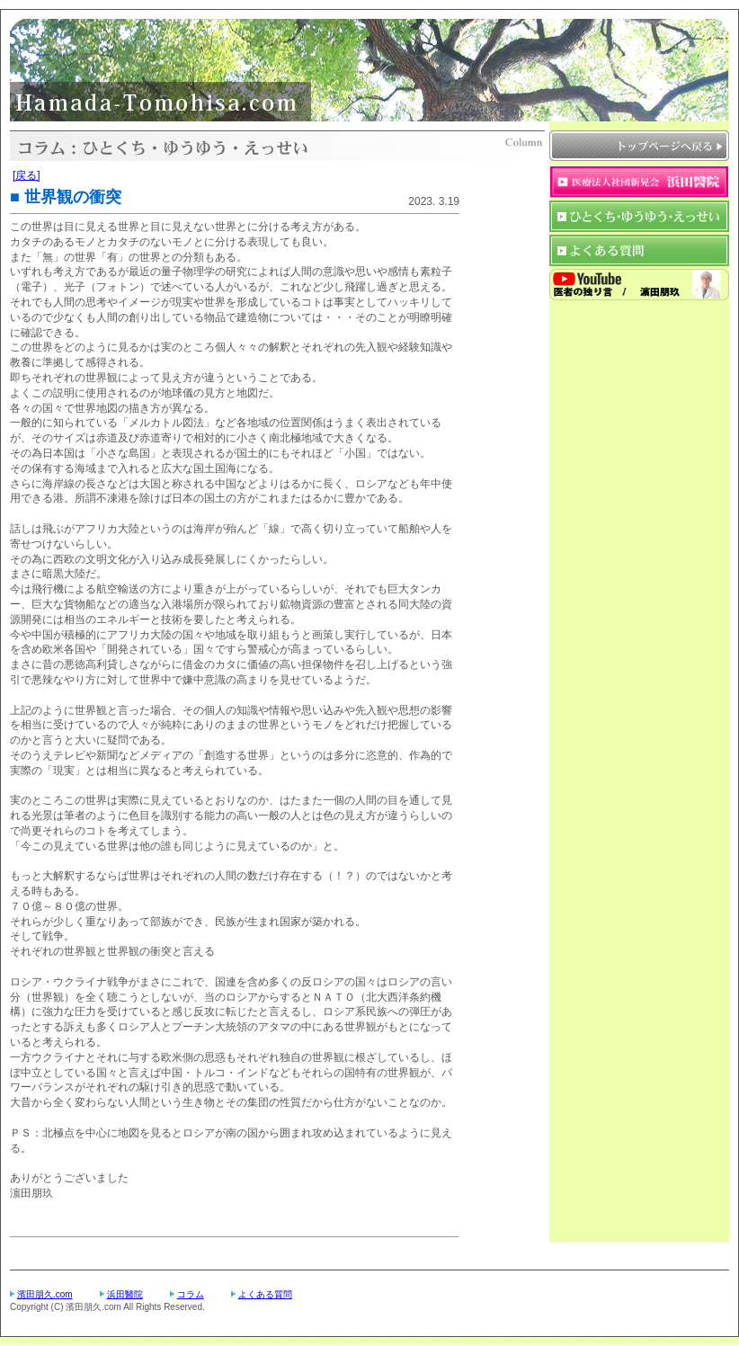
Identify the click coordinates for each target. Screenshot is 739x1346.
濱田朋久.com (45, 1294)
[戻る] (26, 175)
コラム (190, 1294)
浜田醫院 (125, 1294)
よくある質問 (265, 1294)
